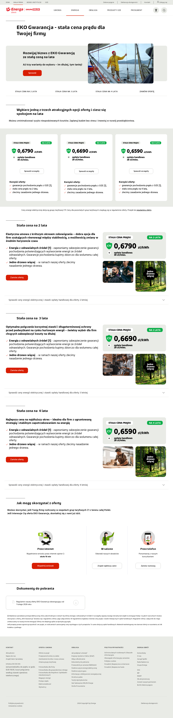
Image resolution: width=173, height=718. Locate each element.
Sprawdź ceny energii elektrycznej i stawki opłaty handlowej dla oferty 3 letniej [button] (48, 392)
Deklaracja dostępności (129, 2)
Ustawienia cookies (15, 706)
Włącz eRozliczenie (78, 659)
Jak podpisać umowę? (79, 653)
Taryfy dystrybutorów (79, 680)
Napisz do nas (11, 656)
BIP (138, 673)
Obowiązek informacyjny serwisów (117, 658)
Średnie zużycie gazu (78, 671)
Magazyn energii (45, 678)
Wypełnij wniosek (45, 565)
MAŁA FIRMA (18, 2)
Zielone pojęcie (108, 2)
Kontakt (147, 2)
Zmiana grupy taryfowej (47, 662)
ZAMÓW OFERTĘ (147, 91)
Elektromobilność (45, 684)
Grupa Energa (142, 665)
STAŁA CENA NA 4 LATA (107, 91)
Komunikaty (141, 653)
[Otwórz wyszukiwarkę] (164, 10)
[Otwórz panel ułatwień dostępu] (156, 10)
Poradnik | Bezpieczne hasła (114, 667)
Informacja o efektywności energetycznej (86, 674)
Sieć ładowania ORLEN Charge (82, 683)
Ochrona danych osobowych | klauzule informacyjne (118, 653)
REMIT (139, 676)
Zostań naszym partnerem (146, 682)
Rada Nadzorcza (143, 662)
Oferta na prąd (44, 653)
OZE (46, 2)
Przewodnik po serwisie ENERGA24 (83, 665)
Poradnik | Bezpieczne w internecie (116, 664)
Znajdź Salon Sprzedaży (14, 659)
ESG (138, 670)
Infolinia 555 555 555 (13, 664)
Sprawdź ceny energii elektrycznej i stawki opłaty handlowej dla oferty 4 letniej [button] (48, 485)
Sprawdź (32, 72)
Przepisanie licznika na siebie (49, 656)
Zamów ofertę (17, 277)
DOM (8, 2)
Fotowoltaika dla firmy (47, 667)
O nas (139, 656)
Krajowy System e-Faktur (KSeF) (82, 656)
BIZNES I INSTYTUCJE (34, 2)
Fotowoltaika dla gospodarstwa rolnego (53, 670)
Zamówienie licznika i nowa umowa (51, 659)
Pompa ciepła (43, 681)
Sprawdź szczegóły (31, 171)
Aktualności (10, 653)
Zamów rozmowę (148, 566)
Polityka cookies (110, 661)
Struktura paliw (77, 677)
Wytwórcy (42, 687)
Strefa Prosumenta (78, 686)
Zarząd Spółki (142, 659)
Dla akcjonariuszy (143, 679)
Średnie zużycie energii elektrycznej (84, 668)
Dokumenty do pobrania (80, 662)
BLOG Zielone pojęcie (144, 685)
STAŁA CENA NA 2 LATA (26, 91)
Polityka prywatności (16, 703)
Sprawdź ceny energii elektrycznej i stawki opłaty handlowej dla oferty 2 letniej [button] (48, 300)
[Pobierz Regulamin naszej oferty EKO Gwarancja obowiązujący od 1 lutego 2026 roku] (75, 602)
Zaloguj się (163, 2)
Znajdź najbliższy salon (107, 566)
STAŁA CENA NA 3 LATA (66, 91)
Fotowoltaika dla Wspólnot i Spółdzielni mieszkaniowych (53, 673)
